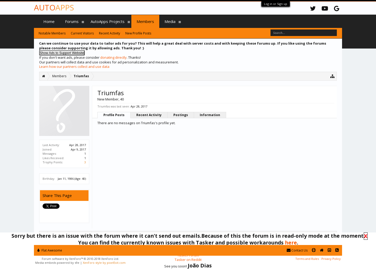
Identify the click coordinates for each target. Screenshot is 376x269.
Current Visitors (82, 33)
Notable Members (52, 33)
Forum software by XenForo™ (80, 259)
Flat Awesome (49, 250)
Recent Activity (149, 115)
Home (49, 21)
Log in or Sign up (275, 4)
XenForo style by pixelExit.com (104, 263)
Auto (54, 7)
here (291, 242)
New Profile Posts (138, 33)
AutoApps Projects (108, 21)
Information (210, 115)
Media (169, 21)
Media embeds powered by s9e (57, 263)
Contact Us (297, 250)
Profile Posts (114, 115)
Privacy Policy (331, 259)
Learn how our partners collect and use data (74, 66)
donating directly (113, 57)
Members (145, 21)
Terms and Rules (307, 259)
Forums (72, 21)
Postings (180, 115)
